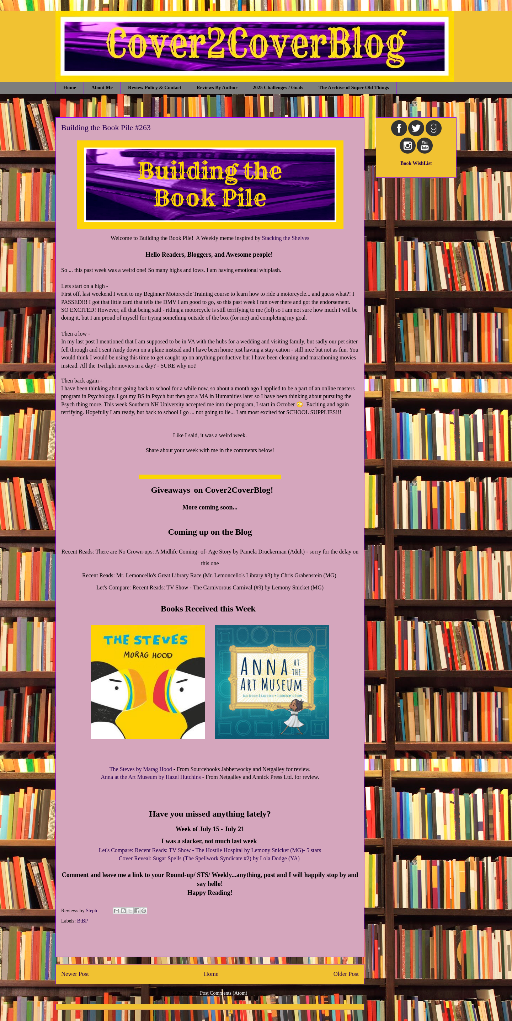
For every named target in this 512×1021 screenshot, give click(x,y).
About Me (102, 87)
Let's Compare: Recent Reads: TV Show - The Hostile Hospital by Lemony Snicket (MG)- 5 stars (210, 850)
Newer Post (75, 974)
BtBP (82, 921)
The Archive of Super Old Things (354, 87)
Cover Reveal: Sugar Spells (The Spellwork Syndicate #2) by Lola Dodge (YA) (210, 858)
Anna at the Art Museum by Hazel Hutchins (151, 777)
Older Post (346, 974)
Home (69, 87)
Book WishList (416, 163)
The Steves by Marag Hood (141, 769)
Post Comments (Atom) (223, 993)
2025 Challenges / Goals (278, 87)
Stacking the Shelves (285, 238)
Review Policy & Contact (154, 87)
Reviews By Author (217, 87)
